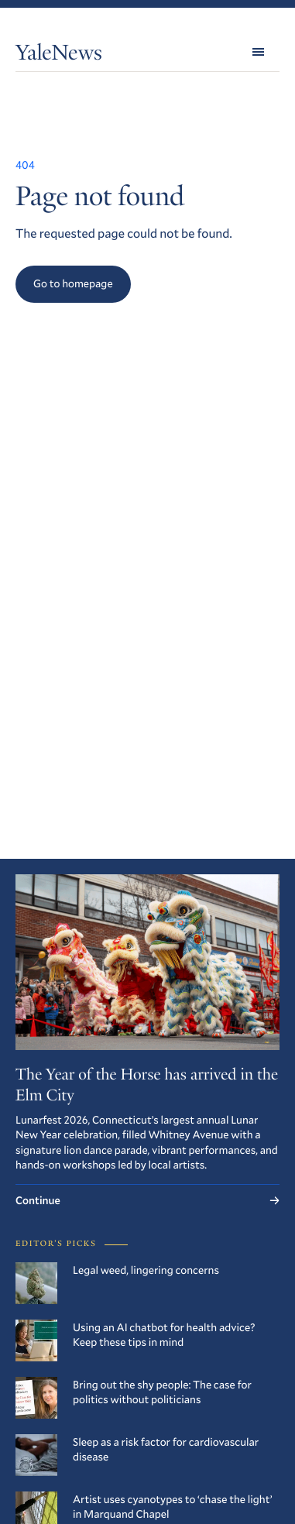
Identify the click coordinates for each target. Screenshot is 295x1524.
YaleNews (58, 55)
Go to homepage (73, 283)
